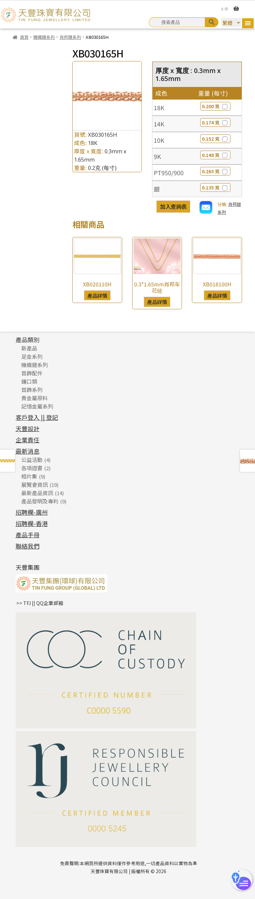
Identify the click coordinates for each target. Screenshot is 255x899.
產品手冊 (28, 534)
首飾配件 (31, 373)
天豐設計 (28, 428)
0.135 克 (215, 187)
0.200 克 (215, 106)
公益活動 (31, 460)
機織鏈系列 (44, 37)
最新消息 (28, 451)
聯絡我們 (28, 546)
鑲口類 (29, 381)
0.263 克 (215, 171)
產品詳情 (97, 295)
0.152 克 (215, 138)
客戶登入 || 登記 (37, 417)
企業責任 (28, 439)
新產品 (29, 348)
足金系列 (31, 356)
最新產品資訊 (37, 493)
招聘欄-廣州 (32, 512)
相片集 (29, 476)
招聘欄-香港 (32, 523)
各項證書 (31, 468)
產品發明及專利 (39, 501)
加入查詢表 (173, 206)
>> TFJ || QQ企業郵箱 (39, 602)
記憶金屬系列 (37, 406)
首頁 (24, 37)
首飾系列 (31, 390)
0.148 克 (215, 155)
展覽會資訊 (34, 484)
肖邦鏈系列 (70, 37)
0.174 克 (215, 122)
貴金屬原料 (34, 398)
